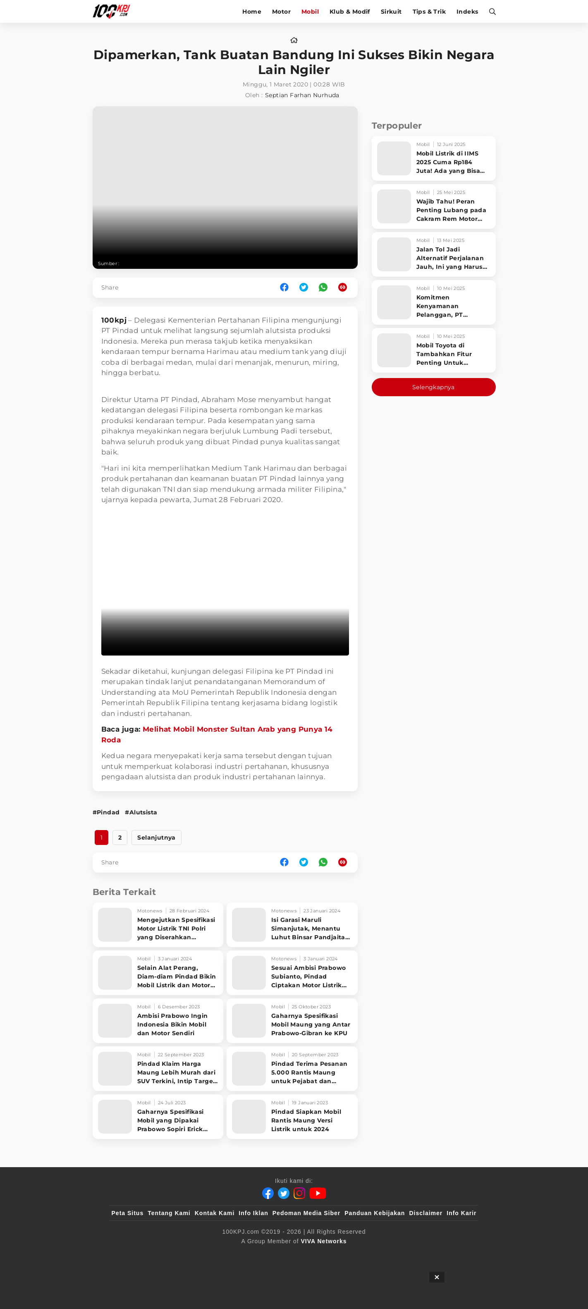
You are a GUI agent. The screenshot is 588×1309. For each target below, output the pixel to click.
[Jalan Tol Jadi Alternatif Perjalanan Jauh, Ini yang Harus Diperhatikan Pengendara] (434, 254)
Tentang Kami (169, 1213)
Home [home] (251, 11)
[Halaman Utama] (114, 11)
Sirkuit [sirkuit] (391, 11)
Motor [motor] (281, 11)
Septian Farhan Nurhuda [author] (302, 95)
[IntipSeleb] (414, 1255)
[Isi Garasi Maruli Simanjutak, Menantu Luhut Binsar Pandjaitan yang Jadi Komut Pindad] (292, 924)
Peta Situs (128, 1213)
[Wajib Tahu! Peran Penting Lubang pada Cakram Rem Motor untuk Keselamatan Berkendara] (434, 206)
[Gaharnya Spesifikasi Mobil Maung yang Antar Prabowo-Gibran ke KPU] (292, 1020)
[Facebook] (268, 1193)
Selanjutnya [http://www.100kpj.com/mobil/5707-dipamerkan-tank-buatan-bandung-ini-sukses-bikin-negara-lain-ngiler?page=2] (156, 837)
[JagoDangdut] (457, 1255)
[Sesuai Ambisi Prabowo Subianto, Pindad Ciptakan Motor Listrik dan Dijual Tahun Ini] (292, 972)
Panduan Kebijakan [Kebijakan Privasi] (374, 1213)
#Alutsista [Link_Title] (141, 812)
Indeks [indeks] (467, 11)
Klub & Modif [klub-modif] (350, 11)
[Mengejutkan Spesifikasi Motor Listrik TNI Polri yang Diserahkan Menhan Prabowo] (158, 924)
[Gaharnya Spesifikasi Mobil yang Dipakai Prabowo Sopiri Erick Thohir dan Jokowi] (158, 1116)
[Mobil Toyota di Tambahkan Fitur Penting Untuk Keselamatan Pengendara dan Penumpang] (434, 350)
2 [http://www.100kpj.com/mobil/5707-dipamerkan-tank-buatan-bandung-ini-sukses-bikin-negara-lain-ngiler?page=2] (120, 837)
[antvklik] (373, 1255)
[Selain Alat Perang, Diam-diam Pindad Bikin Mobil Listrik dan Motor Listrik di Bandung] (158, 972)
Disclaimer (425, 1213)
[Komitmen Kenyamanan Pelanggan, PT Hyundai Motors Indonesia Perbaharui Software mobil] (434, 302)
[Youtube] (317, 1193)
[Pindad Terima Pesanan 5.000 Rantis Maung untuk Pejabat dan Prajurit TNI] (292, 1068)
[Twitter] (283, 1193)
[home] (294, 40)
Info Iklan (253, 1213)
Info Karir (461, 1213)
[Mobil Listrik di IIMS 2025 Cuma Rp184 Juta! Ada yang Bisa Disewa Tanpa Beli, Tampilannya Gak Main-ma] (434, 158)
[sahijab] (206, 1255)
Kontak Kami (215, 1213)
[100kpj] (173, 1255)
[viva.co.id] (134, 1255)
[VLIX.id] (244, 1255)
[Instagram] (299, 1193)
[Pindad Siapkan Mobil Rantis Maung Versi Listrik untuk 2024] (292, 1116)
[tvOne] (310, 1255)
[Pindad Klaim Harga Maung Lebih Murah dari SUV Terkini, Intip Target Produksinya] (158, 1068)
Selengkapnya (433, 387)
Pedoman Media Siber (306, 1213)
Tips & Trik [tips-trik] (429, 11)
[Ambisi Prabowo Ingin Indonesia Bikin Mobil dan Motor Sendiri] (158, 1020)
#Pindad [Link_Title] (106, 812)
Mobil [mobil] (310, 11)
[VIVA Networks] (324, 1241)
